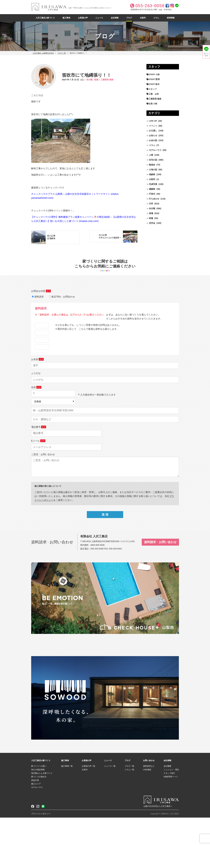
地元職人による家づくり (41, 800)
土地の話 (153, 169)
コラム (156, 18)
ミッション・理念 (171, 797)
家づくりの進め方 (39, 804)
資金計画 (35, 808)
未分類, (89, 79)
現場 (96, 79)
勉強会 (152, 164)
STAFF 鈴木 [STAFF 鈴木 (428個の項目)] (154, 84)
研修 (151, 218)
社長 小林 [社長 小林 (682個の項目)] (153, 103)
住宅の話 (153, 160)
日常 (151, 203)
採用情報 (171, 18)
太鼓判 (143, 18)
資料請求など (149, 793)
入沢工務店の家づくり (45, 18)
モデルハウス (155, 150)
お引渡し (153, 130)
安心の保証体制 (38, 797)
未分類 (152, 208)
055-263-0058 (97, 576)
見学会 (152, 223)
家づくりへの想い (39, 793)
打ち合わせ (154, 199)
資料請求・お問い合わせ (160, 569)
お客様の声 (83, 18)
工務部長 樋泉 (106, 79)
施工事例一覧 (67, 793)
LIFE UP (153, 121)
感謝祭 (152, 189)
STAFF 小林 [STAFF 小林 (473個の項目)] (154, 74)
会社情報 (115, 18)
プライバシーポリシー (40, 841)
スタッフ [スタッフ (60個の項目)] (153, 89)
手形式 (152, 194)
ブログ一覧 (62, 53)
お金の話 (153, 140)
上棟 (151, 155)
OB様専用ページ (171, 804)
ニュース (99, 18)
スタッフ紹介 (169, 800)
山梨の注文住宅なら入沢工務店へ (157, 833)
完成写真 (153, 184)
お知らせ (153, 135)
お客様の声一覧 (88, 793)
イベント (153, 126)
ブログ (129, 18)
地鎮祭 (152, 174)
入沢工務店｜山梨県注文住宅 (43, 53)
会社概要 (167, 793)
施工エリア (36, 811)
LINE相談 (147, 797)
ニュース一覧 (110, 793)
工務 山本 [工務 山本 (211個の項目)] (154, 94)
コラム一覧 (129, 797)
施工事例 (66, 18)
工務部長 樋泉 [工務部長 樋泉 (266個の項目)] (155, 99)
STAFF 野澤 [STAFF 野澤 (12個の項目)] (154, 79)
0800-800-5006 (98, 572)
